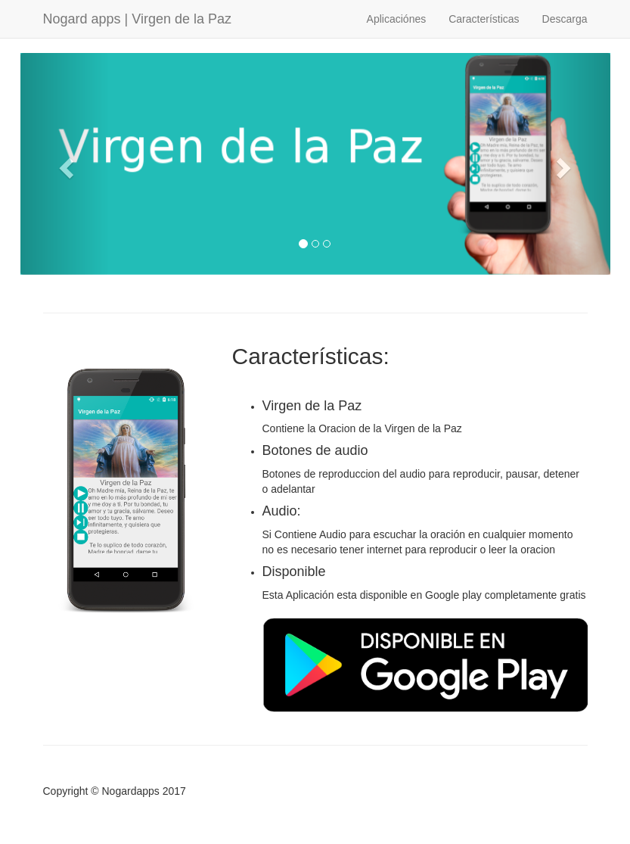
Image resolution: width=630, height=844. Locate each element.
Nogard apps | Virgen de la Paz (137, 18)
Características (483, 19)
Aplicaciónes (397, 19)
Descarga (565, 19)
